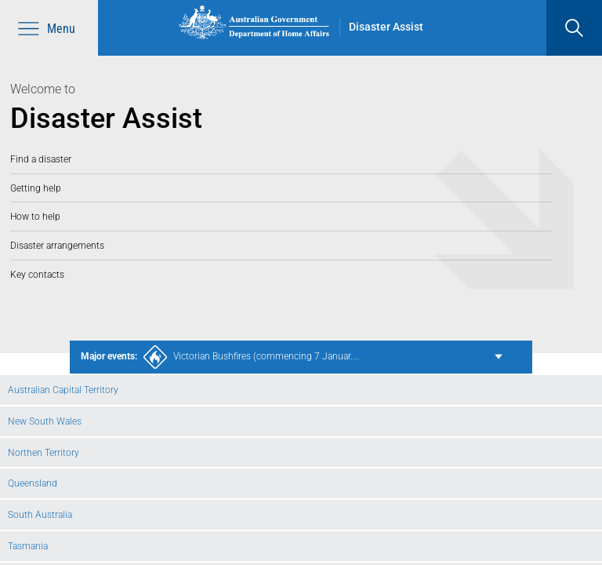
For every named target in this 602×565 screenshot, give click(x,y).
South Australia (40, 514)
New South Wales (45, 421)
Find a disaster (40, 159)
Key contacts (37, 274)
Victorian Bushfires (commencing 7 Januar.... (220, 357)
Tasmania (28, 546)
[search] (574, 28)
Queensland (32, 483)
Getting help (35, 188)
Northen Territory (43, 452)
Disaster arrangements (57, 245)
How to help (35, 216)
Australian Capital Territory (63, 390)
